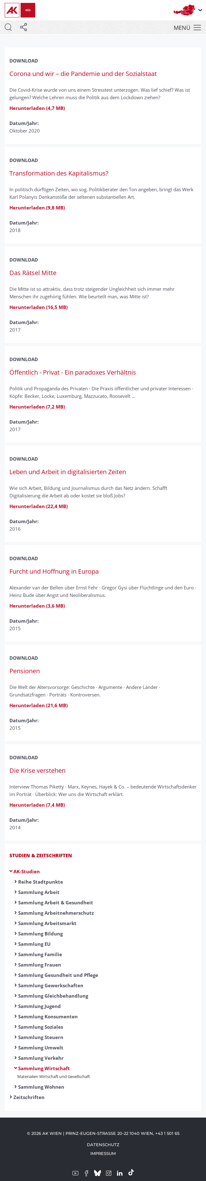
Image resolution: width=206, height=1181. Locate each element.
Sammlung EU (34, 944)
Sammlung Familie (40, 954)
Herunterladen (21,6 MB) (38, 705)
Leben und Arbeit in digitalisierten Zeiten (67, 472)
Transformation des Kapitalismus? (58, 173)
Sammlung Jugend (39, 1006)
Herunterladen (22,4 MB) (38, 506)
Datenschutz (103, 1144)
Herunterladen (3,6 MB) (37, 606)
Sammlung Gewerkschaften (50, 985)
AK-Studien (26, 871)
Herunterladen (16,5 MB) (38, 307)
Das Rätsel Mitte (32, 272)
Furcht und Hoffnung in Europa (54, 571)
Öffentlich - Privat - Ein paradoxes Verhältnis (72, 372)
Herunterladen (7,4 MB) (37, 805)
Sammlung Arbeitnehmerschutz (56, 913)
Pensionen (24, 671)
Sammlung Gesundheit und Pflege (58, 975)
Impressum (103, 1153)
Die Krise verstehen (37, 770)
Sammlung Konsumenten (48, 1016)
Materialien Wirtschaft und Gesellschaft (53, 1076)
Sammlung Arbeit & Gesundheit (55, 902)
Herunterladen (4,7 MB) (37, 108)
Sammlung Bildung (40, 933)
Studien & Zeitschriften (40, 855)
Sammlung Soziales (40, 1027)
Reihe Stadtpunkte (40, 882)
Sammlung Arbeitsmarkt (47, 923)
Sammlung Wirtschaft (44, 1068)
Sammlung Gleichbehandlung (53, 996)
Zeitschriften (29, 1097)
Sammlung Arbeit (39, 892)
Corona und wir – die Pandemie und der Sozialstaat (83, 73)
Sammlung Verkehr (41, 1058)
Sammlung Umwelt (40, 1047)
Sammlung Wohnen (41, 1087)
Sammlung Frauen (39, 965)
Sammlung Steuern (40, 1037)
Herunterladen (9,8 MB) (37, 207)
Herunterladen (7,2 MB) (37, 407)
